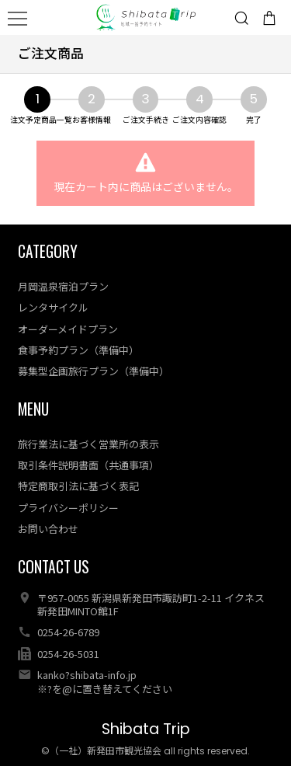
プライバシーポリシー (68, 507)
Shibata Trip (146, 729)
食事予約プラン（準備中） (78, 350)
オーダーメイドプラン (68, 329)
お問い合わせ (48, 528)
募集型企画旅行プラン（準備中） (93, 371)
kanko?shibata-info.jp (87, 674)
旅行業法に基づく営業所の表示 (88, 444)
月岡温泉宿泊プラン (63, 286)
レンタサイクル (53, 307)
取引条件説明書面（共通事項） (88, 465)
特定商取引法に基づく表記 (78, 486)
